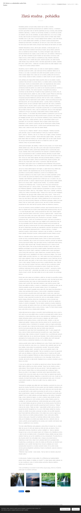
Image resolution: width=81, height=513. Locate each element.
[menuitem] (39, 4)
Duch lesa (47, 468)
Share (21, 491)
